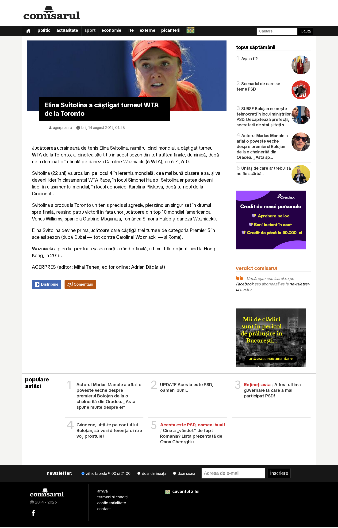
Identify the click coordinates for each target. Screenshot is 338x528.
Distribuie (46, 285)
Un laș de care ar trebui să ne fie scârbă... (273, 171)
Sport (92, 31)
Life (134, 31)
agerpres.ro (62, 128)
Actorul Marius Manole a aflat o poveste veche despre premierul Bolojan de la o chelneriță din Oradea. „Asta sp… (273, 147)
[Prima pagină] (28, 31)
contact (104, 509)
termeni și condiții (112, 498)
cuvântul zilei (182, 492)
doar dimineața (151, 474)
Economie (114, 31)
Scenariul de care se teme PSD (273, 87)
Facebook (245, 285)
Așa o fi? (273, 59)
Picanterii (176, 31)
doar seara (184, 474)
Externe (152, 31)
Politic (44, 31)
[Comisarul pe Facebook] (33, 513)
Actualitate (69, 31)
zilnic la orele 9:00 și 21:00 (106, 474)
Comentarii (80, 285)
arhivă (102, 492)
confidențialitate (111, 504)
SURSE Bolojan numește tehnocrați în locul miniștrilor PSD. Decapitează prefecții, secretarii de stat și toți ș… (273, 117)
